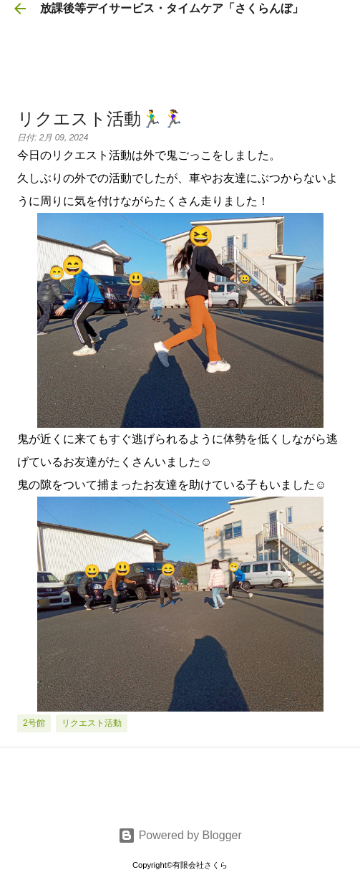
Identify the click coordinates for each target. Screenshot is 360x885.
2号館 (34, 723)
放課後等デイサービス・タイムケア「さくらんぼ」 (171, 8)
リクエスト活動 (92, 723)
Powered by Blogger (180, 835)
